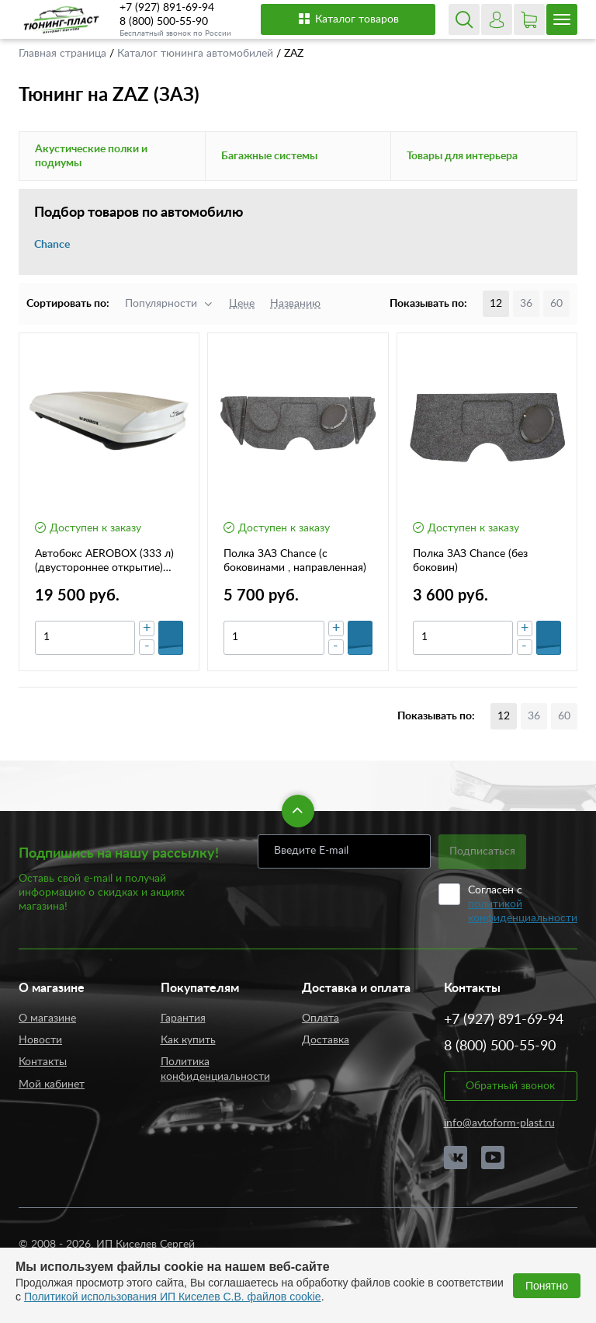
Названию (295, 303)
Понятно (546, 1285)
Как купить (188, 1040)
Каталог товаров (348, 19)
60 (556, 303)
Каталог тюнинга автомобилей (196, 53)
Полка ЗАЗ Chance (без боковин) (470, 560)
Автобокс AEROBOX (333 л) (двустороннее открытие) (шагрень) (104, 561)
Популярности (161, 303)
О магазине (47, 1018)
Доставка (325, 1040)
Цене (242, 303)
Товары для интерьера (462, 156)
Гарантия (183, 1018)
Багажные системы (269, 156)
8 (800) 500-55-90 (164, 21)
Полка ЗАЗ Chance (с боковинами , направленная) (295, 560)
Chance (52, 244)
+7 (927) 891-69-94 (167, 7)
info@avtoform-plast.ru (499, 1123)
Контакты (43, 1062)
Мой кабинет (52, 1084)
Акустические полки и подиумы (91, 156)
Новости (40, 1040)
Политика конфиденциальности (215, 1069)
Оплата (320, 1018)
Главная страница (64, 53)
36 (526, 303)
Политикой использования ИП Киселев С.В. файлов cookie (172, 1296)
